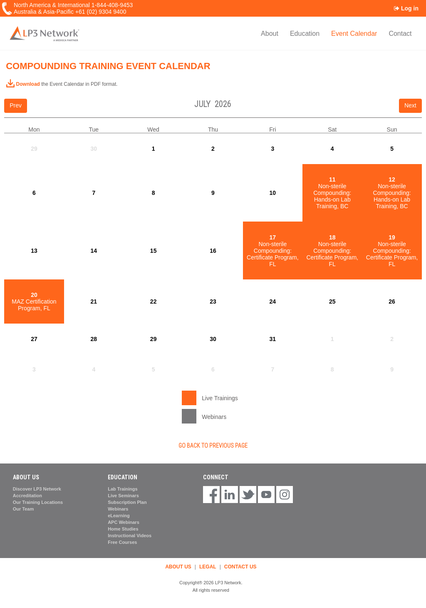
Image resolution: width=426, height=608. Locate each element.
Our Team (23, 508)
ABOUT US (178, 567)
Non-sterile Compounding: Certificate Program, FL (272, 250)
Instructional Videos (129, 535)
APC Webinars (123, 522)
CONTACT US (240, 567)
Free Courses (122, 542)
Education (305, 33)
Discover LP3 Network (37, 488)
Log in (406, 8)
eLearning (119, 515)
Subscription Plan (127, 502)
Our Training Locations (38, 502)
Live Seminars (123, 495)
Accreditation (27, 495)
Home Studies (123, 528)
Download (23, 84)
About (269, 33)
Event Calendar (354, 33)
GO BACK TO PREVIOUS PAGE (213, 445)
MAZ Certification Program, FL (34, 301)
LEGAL (207, 567)
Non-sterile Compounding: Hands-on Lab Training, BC (332, 192)
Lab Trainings (123, 488)
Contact (400, 33)
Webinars (118, 508)
